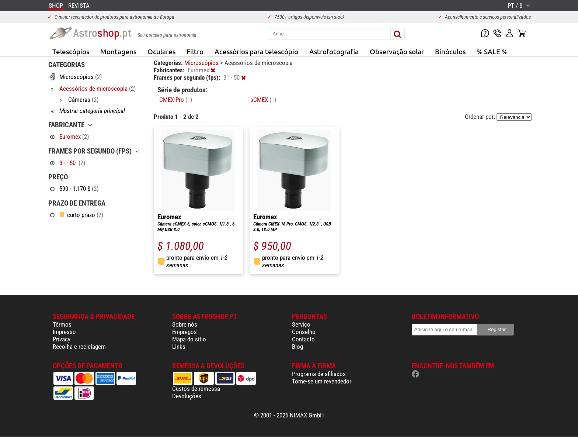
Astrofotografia (334, 51)
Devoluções (186, 396)
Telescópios (70, 51)
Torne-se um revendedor (321, 381)
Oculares (161, 51)
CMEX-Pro (175, 99)
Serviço (301, 324)
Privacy (61, 339)
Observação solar (397, 51)
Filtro (195, 51)
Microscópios (202, 62)
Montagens (118, 51)
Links (178, 346)
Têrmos (62, 324)
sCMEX (263, 99)
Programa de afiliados (319, 374)
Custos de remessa (196, 388)
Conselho (304, 332)
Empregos (184, 332)
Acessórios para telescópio (256, 51)
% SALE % (492, 51)
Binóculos (450, 51)
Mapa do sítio (189, 339)
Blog (297, 346)
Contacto (303, 339)
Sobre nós (184, 324)
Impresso (64, 332)
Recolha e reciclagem (79, 346)
